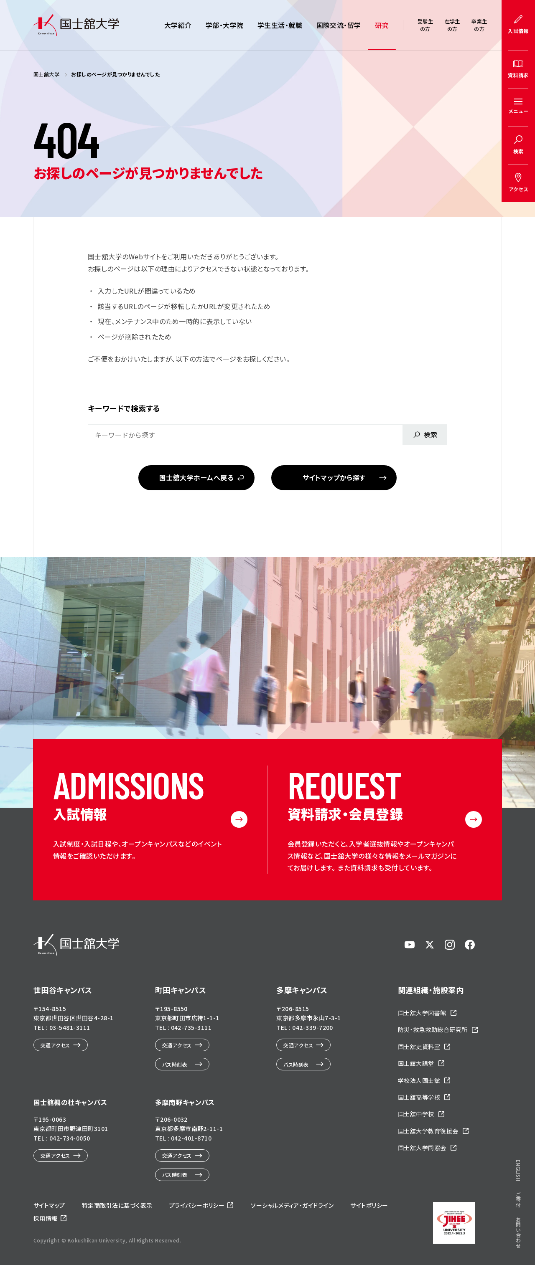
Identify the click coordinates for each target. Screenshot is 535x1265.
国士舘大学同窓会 (422, 1147)
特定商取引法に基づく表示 (117, 1205)
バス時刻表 (174, 1064)
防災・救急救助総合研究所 (433, 1029)
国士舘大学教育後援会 (428, 1131)
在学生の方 (452, 25)
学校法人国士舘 (419, 1080)
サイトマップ (49, 1205)
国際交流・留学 (338, 25)
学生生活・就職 (279, 25)
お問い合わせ (518, 1232)
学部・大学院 (225, 25)
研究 (382, 25)
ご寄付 (518, 1199)
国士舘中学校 (416, 1114)
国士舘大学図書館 (422, 1013)
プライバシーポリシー (197, 1205)
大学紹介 (178, 25)
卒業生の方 (479, 25)
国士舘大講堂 (416, 1063)
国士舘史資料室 (419, 1046)
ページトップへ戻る (506, 1235)
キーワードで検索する (124, 408)
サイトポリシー (369, 1205)
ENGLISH (518, 1170)
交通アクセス (55, 1045)
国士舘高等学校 (419, 1097)
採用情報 (45, 1218)
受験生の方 (425, 25)
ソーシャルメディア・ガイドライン (292, 1205)
